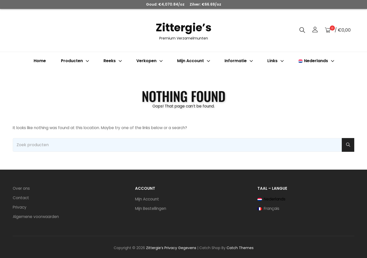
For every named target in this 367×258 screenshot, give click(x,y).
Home (40, 61)
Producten (75, 61)
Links (276, 61)
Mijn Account (147, 199)
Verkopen (150, 61)
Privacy (20, 207)
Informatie (239, 61)
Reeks (113, 61)
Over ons (21, 188)
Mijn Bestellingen (150, 208)
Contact (21, 197)
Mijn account (194, 61)
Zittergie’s (184, 27)
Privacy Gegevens (180, 247)
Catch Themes (240, 247)
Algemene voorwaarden (36, 216)
